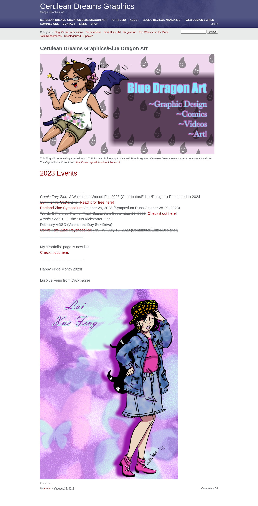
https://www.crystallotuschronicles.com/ (97, 162)
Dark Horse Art (112, 32)
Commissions (49, 23)
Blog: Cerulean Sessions (69, 32)
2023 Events (58, 173)
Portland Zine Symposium (61, 208)
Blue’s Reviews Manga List (162, 19)
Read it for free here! (97, 202)
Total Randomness (51, 36)
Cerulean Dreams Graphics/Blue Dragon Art (73, 19)
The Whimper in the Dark (153, 32)
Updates (88, 36)
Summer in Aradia (55, 202)
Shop (94, 23)
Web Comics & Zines (200, 19)
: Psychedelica (65, 230)
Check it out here (162, 213)
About (134, 19)
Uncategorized (72, 36)
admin (47, 488)
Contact (69, 23)
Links (83, 23)
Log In (214, 23)
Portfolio (118, 19)
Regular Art (129, 32)
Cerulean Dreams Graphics (87, 6)
